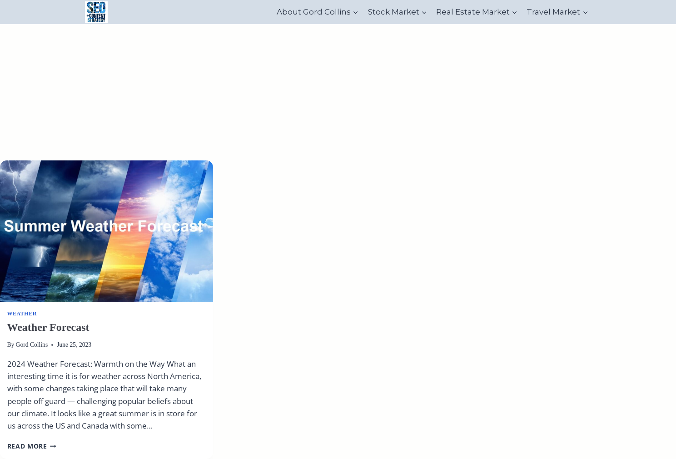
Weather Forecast (48, 327)
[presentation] (106, 231)
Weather (22, 313)
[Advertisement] (338, 92)
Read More (32, 446)
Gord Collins (32, 344)
